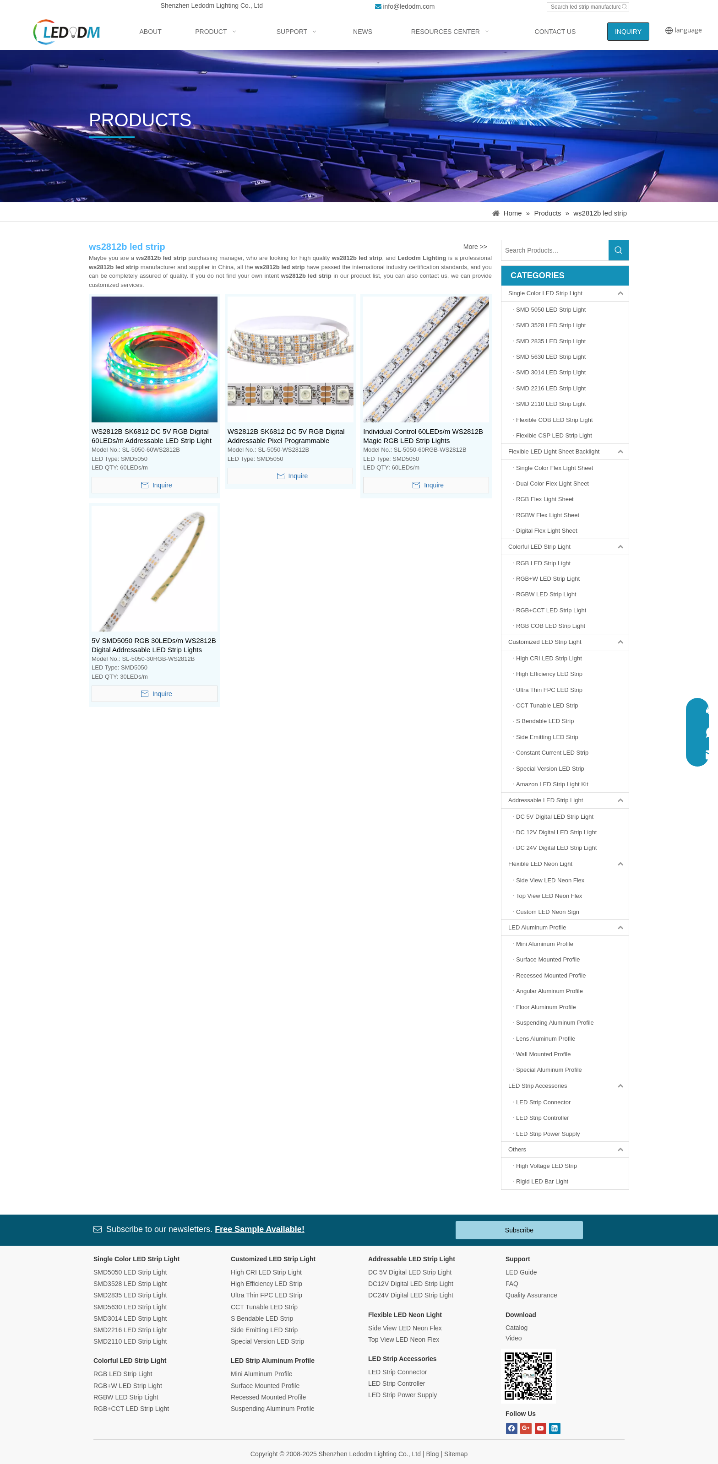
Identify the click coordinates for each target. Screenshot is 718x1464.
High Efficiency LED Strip (266, 1283)
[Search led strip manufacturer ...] (583, 7)
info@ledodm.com (409, 6)
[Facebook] (511, 1428)
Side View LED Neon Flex (405, 1328)
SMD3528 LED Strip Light (130, 1283)
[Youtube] (540, 1428)
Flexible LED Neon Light (568, 864)
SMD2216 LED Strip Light (130, 1330)
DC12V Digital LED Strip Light (410, 1283)
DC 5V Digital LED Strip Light (409, 1272)
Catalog (517, 1327)
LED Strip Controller (396, 1383)
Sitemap (456, 1454)
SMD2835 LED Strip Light (130, 1295)
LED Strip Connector (397, 1372)
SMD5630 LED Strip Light (130, 1307)
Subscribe (519, 1230)
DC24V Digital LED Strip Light (410, 1295)
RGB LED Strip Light (122, 1374)
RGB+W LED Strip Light (127, 1385)
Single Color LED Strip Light (568, 293)
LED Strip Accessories (568, 1086)
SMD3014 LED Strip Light (130, 1318)
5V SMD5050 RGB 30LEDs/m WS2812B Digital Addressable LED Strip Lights (154, 645)
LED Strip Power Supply (402, 1395)
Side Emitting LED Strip (264, 1330)
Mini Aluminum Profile (262, 1374)
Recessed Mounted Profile (268, 1397)
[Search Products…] (555, 250)
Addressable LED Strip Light (568, 800)
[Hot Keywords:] (624, 7)
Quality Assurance (531, 1295)
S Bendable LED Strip (262, 1318)
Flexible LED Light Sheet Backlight (568, 451)
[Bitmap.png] (528, 1376)
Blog (432, 1454)
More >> (475, 246)
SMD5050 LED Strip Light (130, 1272)
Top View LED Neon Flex (403, 1339)
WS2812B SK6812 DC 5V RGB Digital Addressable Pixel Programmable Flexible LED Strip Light (286, 436)
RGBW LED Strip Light (125, 1397)
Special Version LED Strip (267, 1341)
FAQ (512, 1283)
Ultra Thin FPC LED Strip (266, 1295)
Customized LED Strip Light (568, 642)
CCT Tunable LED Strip (264, 1307)
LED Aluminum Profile (568, 927)
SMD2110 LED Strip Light (130, 1341)
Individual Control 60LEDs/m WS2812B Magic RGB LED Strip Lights (423, 435)
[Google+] (526, 1428)
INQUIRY (628, 31)
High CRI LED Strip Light (266, 1272)
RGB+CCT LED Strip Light (131, 1408)
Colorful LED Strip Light (568, 547)
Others (568, 1149)
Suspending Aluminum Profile (273, 1408)
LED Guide (521, 1272)
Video (514, 1338)
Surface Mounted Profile (265, 1385)
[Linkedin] (554, 1428)
